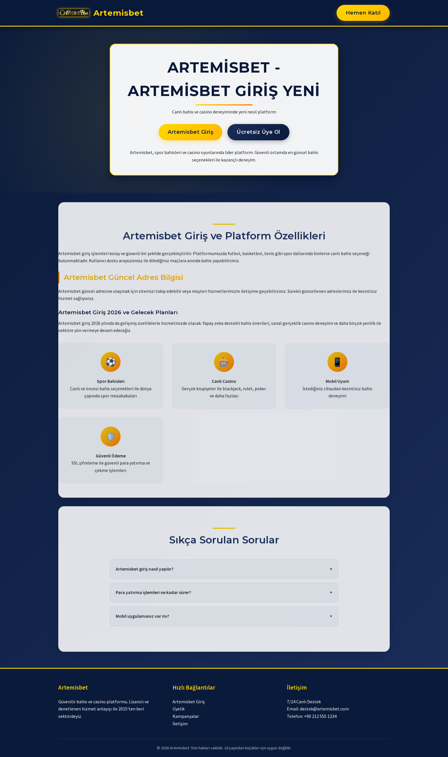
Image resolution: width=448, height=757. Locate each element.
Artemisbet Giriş (190, 132)
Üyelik (179, 709)
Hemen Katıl (363, 13)
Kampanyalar (186, 716)
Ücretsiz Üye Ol (258, 132)
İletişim (180, 723)
